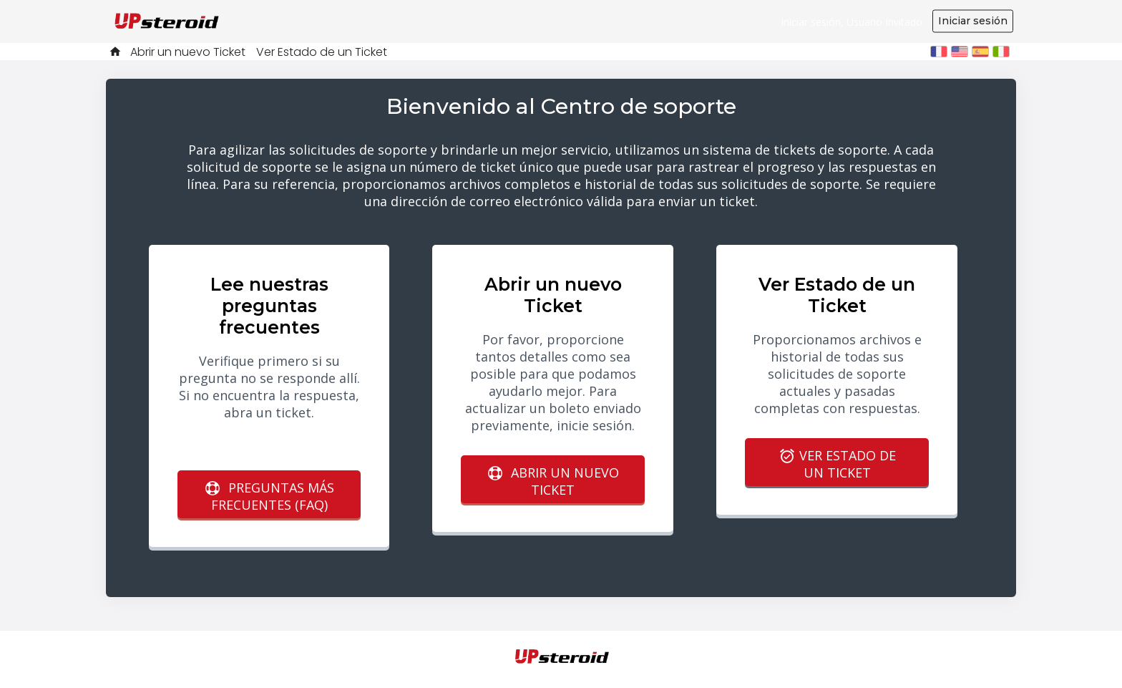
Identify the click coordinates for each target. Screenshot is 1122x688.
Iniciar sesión (973, 20)
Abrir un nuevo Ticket (187, 52)
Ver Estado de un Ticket (321, 52)
